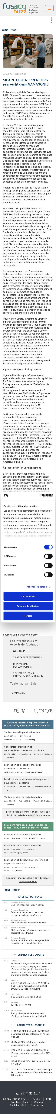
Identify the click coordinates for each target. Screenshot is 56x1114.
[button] (9, 29)
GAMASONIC (18, 693)
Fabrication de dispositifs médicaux (22, 765)
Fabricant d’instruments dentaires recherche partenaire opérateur (27, 914)
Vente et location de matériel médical (28, 922)
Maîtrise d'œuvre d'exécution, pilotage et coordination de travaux (30, 932)
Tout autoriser (28, 596)
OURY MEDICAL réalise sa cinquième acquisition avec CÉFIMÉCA (28, 1044)
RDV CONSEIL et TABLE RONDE (26, 997)
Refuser (28, 616)
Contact (37, 1099)
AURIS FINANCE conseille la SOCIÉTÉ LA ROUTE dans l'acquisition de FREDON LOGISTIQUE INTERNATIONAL (30, 986)
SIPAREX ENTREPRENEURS (27, 657)
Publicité (52, 20)
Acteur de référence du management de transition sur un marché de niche (30, 942)
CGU (48, 1099)
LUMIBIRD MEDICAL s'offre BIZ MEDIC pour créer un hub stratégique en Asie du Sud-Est (30, 1034)
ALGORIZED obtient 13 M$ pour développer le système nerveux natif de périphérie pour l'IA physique (31, 1072)
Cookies (38, 1102)
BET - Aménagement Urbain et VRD (27, 905)
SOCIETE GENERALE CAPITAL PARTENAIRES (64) (28, 675)
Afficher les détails (37, 586)
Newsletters (37, 1105)
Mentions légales (20, 1102)
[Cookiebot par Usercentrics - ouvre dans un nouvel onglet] (40, 496)
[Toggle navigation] (49, 8)
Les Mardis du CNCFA (21, 1005)
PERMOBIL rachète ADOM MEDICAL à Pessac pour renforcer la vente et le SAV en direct (31, 1053)
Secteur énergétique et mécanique (22, 732)
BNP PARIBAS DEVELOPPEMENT (22, 665)
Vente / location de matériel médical (23, 797)
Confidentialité (18, 1105)
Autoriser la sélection (28, 606)
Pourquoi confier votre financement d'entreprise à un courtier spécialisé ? (28, 1015)
